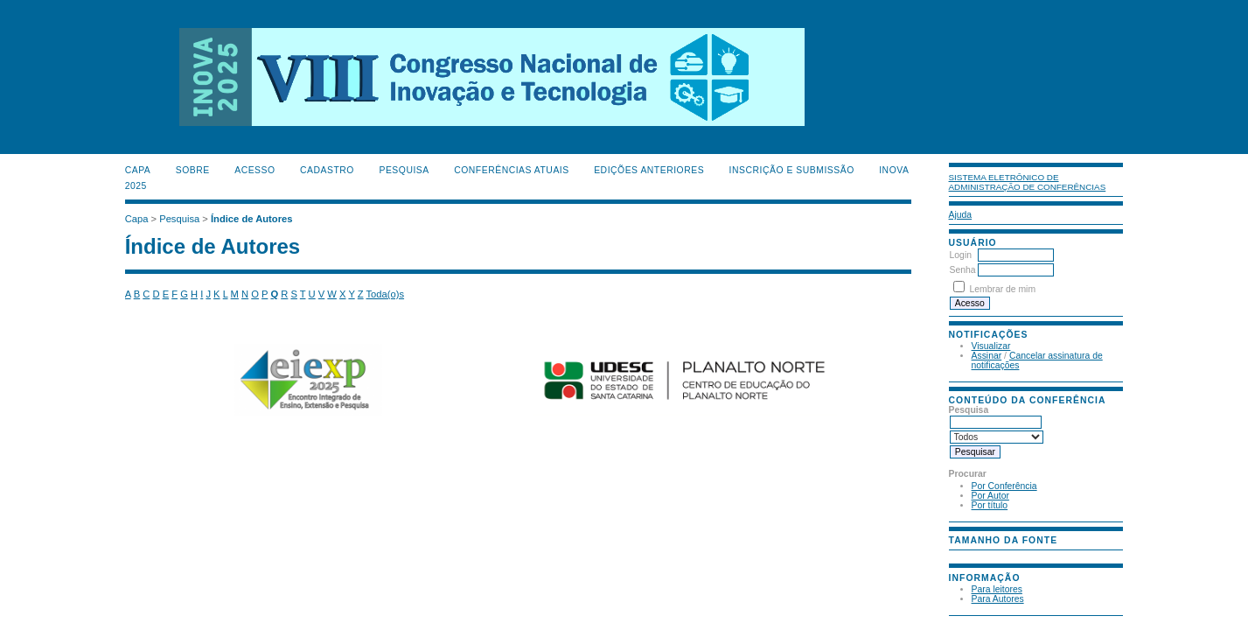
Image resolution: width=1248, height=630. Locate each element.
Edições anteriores (649, 170)
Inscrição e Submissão (791, 170)
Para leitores (997, 589)
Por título (990, 505)
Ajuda (961, 215)
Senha (963, 270)
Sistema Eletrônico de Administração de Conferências (1027, 182)
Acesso (254, 170)
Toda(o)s (385, 294)
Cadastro (327, 170)
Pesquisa (404, 170)
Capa (138, 170)
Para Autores (998, 599)
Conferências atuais (511, 170)
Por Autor (990, 495)
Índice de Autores (251, 219)
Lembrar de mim (1002, 289)
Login (961, 255)
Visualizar (991, 346)
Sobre (193, 170)
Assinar (987, 355)
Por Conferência (1004, 486)
